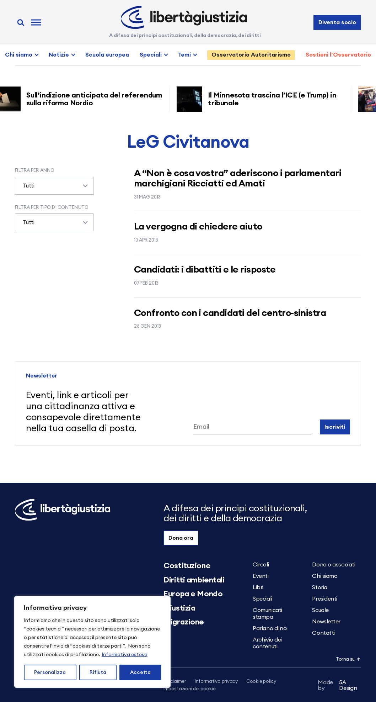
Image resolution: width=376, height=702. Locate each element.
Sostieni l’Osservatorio (338, 55)
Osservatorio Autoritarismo (251, 55)
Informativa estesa (124, 654)
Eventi (260, 576)
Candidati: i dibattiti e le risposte (204, 269)
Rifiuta (98, 672)
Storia (319, 587)
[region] (92, 642)
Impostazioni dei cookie (189, 689)
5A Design (337, 685)
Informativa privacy (216, 681)
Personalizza (50, 672)
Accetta (140, 672)
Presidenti (324, 599)
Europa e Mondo (192, 594)
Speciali (151, 55)
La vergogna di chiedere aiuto (198, 226)
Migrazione (183, 622)
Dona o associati (333, 565)
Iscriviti (334, 427)
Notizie (59, 55)
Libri (258, 587)
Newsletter (326, 621)
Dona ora (180, 538)
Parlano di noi (270, 628)
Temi (184, 55)
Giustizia (179, 608)
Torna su (348, 659)
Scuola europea (107, 55)
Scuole (320, 610)
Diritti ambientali (193, 580)
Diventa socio (337, 22)
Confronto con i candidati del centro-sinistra (230, 313)
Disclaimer (174, 681)
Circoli (261, 565)
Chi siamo (18, 55)
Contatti (323, 633)
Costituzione (186, 566)
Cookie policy (261, 681)
